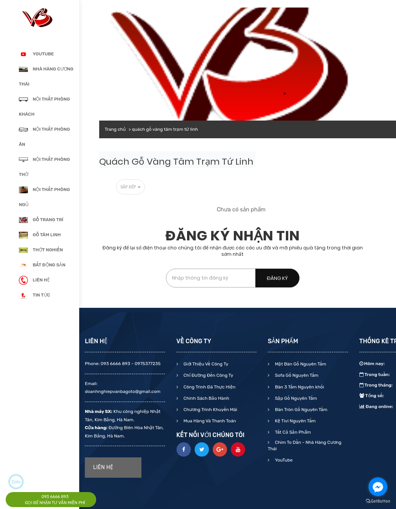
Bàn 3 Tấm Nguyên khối (299, 387)
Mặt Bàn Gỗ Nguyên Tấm (300, 364)
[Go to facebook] (377, 486)
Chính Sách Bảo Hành (206, 398)
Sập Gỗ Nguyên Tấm (295, 398)
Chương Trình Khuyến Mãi (210, 409)
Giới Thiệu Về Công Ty (206, 364)
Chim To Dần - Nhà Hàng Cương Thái (304, 445)
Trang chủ (115, 129)
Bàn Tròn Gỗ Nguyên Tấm (300, 409)
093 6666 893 (55, 496)
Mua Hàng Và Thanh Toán (209, 420)
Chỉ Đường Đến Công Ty (208, 375)
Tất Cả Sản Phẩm (292, 432)
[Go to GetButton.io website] (378, 501)
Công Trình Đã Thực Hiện (209, 387)
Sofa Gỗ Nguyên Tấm (296, 375)
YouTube (283, 460)
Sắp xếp (130, 187)
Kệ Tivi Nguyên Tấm (295, 420)
